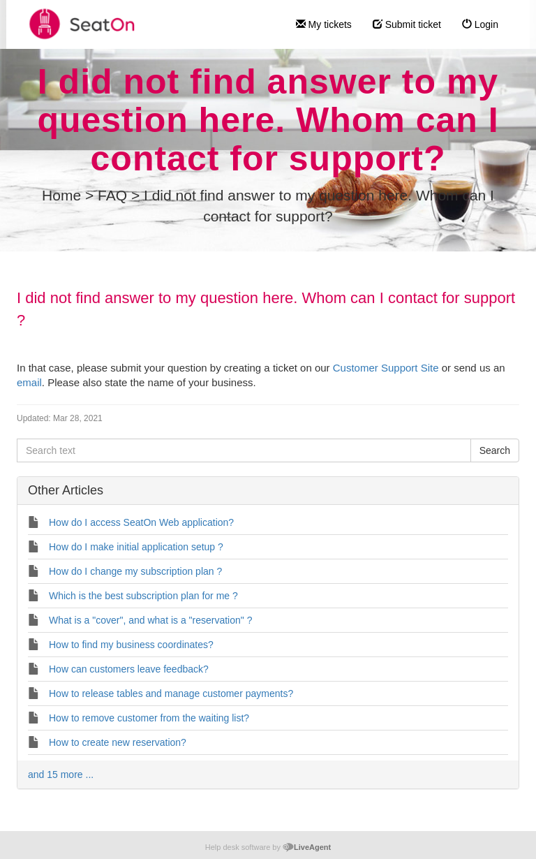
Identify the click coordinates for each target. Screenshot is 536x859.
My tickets (324, 24)
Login (480, 24)
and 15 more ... (61, 774)
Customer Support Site (386, 368)
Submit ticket (407, 24)
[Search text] (244, 450)
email (29, 382)
